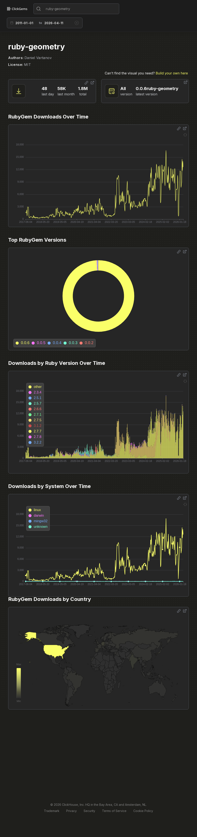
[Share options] (86, 83)
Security (89, 811)
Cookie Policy (143, 811)
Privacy (71, 811)
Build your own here (172, 73)
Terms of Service (114, 811)
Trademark (51, 811)
